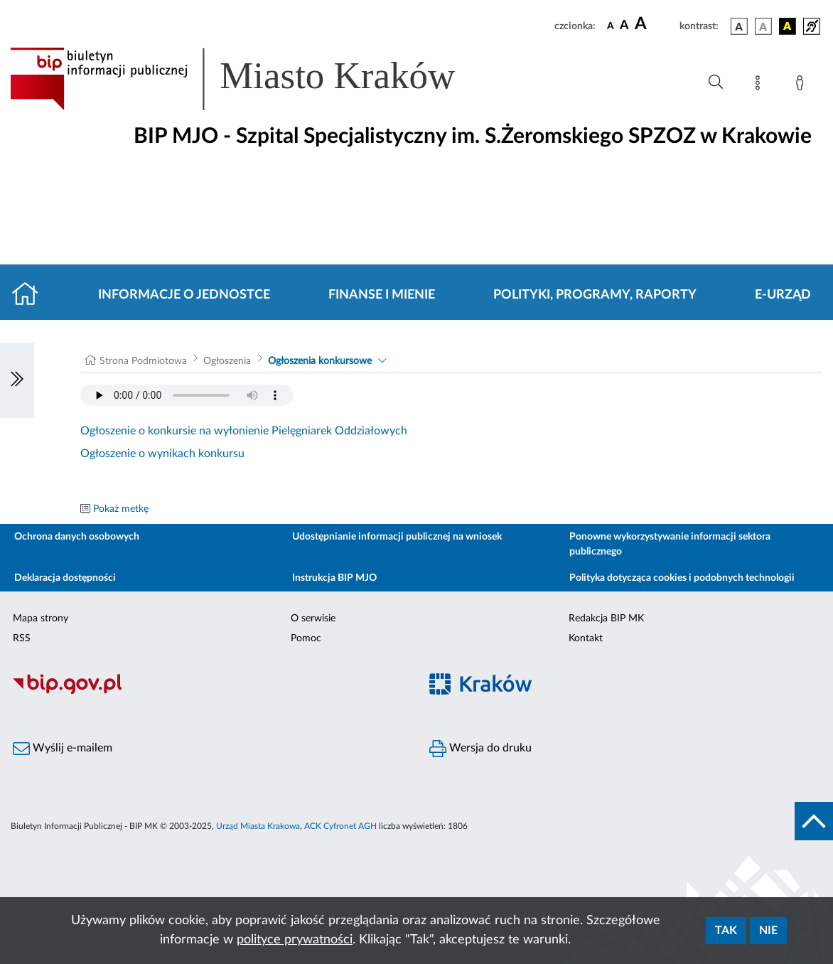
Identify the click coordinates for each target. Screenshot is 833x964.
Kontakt (586, 638)
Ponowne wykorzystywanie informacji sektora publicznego (669, 544)
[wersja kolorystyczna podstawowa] (739, 26)
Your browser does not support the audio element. (187, 395)
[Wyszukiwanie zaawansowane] (716, 82)
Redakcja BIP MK (606, 618)
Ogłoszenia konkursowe (320, 361)
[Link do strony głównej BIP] (253, 79)
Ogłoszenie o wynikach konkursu (162, 453)
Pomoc (306, 638)
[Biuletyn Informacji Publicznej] (208, 692)
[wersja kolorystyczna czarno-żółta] (787, 26)
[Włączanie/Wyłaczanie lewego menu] (17, 380)
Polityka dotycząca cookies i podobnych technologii (682, 578)
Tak (726, 930)
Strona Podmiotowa (143, 361)
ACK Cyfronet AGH (340, 826)
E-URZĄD (783, 295)
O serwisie (313, 618)
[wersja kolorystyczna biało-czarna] (763, 26)
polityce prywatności (295, 939)
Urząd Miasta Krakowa (258, 826)
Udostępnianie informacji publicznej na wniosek (397, 537)
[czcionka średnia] (624, 26)
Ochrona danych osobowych (76, 537)
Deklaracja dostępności (65, 578)
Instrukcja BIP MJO (334, 578)
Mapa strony (40, 618)
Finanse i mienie (381, 295)
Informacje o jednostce (184, 295)
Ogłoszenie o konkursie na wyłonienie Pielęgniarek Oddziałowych (243, 431)
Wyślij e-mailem (62, 748)
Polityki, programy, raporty (595, 295)
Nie (768, 930)
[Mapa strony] (760, 85)
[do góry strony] (814, 821)
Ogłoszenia (227, 361)
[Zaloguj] (802, 85)
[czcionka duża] (655, 24)
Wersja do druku (480, 748)
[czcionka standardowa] (611, 25)
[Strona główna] (31, 295)
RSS (22, 638)
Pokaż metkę (121, 509)
